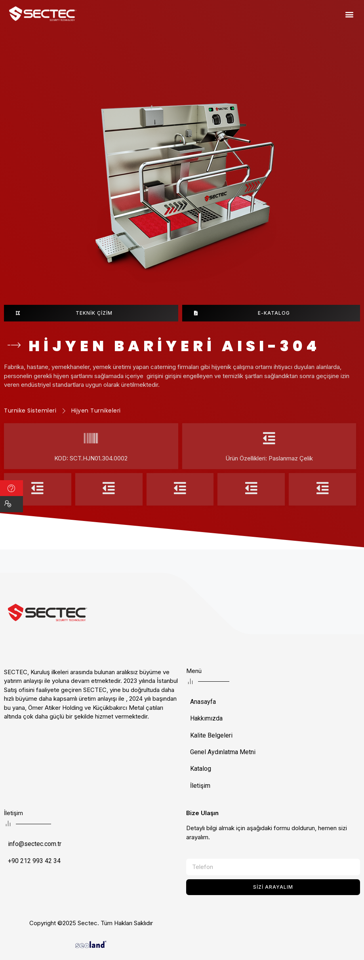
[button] (349, 14)
